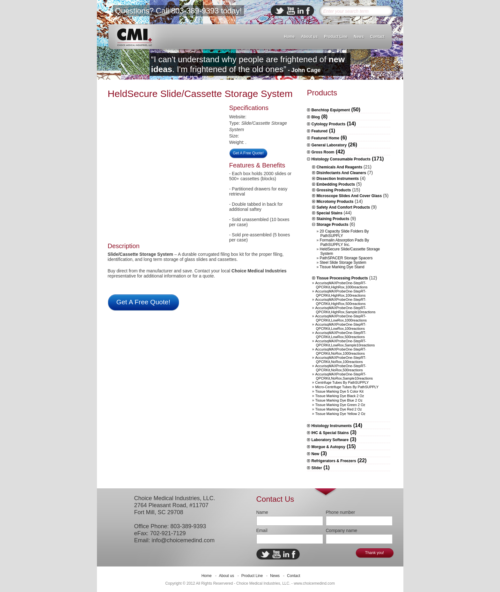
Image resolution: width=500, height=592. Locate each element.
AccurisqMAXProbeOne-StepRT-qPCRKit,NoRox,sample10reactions (344, 376)
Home (289, 36)
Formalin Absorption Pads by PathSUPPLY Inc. (344, 242)
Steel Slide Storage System (343, 262)
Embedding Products (336, 184)
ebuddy (291, 11)
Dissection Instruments (338, 178)
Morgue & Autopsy (328, 447)
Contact (377, 36)
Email (262, 530)
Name (262, 512)
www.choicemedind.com (314, 583)
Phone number (340, 512)
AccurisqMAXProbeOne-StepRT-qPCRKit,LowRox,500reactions (340, 335)
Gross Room (323, 152)
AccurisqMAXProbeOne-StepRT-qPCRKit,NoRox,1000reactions (340, 351)
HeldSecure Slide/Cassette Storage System (200, 93)
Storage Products (333, 224)
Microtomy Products (335, 201)
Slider (317, 468)
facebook (308, 11)
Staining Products (333, 219)
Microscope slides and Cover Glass (349, 196)
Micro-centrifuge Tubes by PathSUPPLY (347, 387)
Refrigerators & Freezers (334, 461)
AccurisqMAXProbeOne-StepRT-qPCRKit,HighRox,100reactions (340, 293)
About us (309, 36)
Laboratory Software (330, 440)
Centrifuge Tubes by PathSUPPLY (342, 382)
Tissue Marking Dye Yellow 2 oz (340, 414)
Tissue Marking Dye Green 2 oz (340, 405)
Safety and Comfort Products (343, 207)
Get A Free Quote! (248, 153)
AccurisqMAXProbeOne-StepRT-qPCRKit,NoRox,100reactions (340, 360)
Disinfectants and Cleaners (341, 173)
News (359, 36)
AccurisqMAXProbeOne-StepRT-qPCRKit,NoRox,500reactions (340, 368)
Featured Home (325, 138)
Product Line (335, 36)
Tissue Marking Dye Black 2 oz (339, 396)
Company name (341, 530)
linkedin (301, 11)
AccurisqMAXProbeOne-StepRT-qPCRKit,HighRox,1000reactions (341, 285)
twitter (279, 11)
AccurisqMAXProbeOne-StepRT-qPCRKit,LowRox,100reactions (340, 326)
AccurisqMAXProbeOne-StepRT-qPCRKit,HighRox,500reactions (340, 302)
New (316, 454)
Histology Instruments (332, 426)
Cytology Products (329, 124)
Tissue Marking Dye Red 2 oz (338, 409)
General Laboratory (329, 145)
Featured (320, 131)
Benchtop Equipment (331, 110)
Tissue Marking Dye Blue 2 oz (339, 400)
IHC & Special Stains (330, 433)
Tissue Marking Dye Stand (342, 267)
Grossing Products (334, 190)
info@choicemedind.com (183, 540)
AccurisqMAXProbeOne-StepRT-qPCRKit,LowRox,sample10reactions (345, 343)
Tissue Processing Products (342, 278)
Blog (316, 117)
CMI (134, 37)
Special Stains (329, 213)
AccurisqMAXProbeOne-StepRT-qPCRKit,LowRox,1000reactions (341, 318)
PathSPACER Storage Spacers (346, 258)
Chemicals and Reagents (340, 167)
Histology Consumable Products (341, 159)
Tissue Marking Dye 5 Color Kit (339, 391)
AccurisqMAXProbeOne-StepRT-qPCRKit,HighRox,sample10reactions (345, 310)
